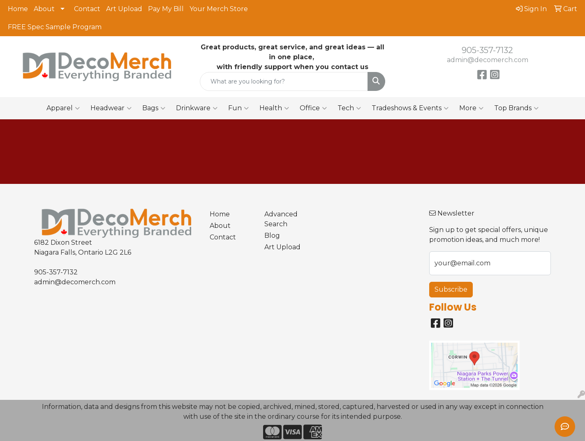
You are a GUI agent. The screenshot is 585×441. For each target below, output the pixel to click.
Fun (238, 108)
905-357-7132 (487, 50)
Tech (349, 108)
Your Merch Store (219, 9)
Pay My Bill (166, 9)
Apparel (63, 108)
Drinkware (196, 108)
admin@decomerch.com (487, 60)
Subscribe (451, 289)
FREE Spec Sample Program (55, 27)
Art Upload (124, 9)
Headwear (111, 108)
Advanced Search (281, 219)
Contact (87, 9)
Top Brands (516, 108)
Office (313, 108)
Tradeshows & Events (410, 108)
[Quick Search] (284, 81)
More (471, 108)
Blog (272, 235)
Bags (153, 108)
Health (274, 108)
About (44, 9)
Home (18, 9)
